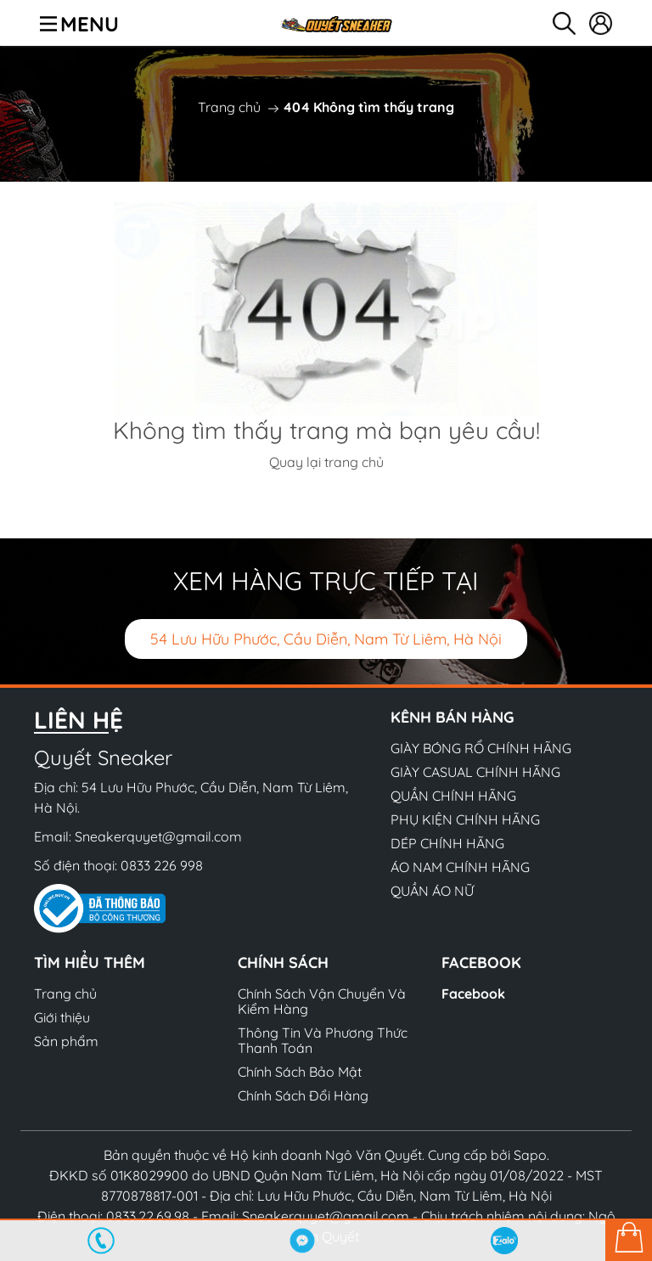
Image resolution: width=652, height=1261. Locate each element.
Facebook (473, 993)
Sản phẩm (66, 1041)
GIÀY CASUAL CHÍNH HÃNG (475, 771)
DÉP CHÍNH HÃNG (447, 843)
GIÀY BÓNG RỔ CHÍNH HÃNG (481, 748)
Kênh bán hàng (452, 717)
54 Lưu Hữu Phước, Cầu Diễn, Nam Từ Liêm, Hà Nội (326, 639)
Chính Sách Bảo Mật (300, 1071)
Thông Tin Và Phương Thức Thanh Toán (323, 1040)
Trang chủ (229, 107)
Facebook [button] (481, 962)
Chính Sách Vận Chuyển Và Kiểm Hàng (322, 1001)
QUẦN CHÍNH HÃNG (453, 795)
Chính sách (283, 962)
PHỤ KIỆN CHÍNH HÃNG (465, 819)
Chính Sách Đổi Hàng (303, 1095)
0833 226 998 (162, 865)
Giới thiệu (62, 1017)
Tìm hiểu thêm (89, 962)
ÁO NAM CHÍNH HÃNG (460, 866)
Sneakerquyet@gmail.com (158, 836)
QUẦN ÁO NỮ (432, 890)
